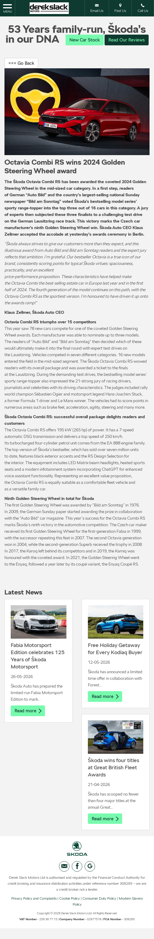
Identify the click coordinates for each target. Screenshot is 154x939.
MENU (7, 8)
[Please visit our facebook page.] (77, 878)
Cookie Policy (69, 911)
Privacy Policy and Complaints (34, 911)
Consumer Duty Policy (99, 911)
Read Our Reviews (77, 51)
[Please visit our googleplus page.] (90, 878)
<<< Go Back (22, 74)
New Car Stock (107, 40)
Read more (29, 722)
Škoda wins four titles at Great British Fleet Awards (113, 779)
